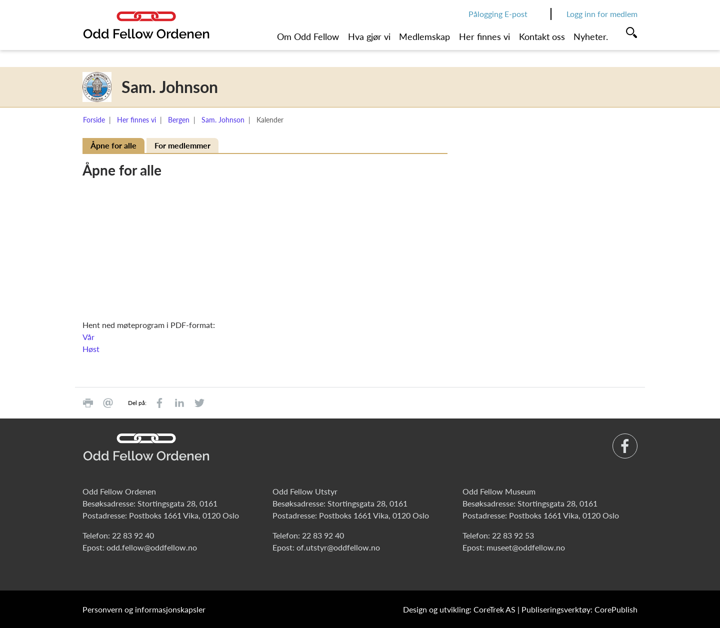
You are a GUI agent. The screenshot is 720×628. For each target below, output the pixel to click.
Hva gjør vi (369, 36)
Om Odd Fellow (308, 36)
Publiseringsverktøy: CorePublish (580, 609)
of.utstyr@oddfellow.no (338, 547)
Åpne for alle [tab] (113, 145)
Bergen (179, 120)
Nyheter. (591, 36)
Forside (94, 120)
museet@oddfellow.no (525, 547)
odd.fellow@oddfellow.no (151, 547)
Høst (91, 349)
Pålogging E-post (498, 13)
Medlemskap (424, 36)
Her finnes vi (484, 36)
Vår (88, 337)
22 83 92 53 (513, 535)
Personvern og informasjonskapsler (144, 609)
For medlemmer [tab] (182, 145)
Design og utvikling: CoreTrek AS (459, 609)
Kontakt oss (542, 36)
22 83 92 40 (133, 535)
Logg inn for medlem (602, 13)
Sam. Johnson (223, 120)
